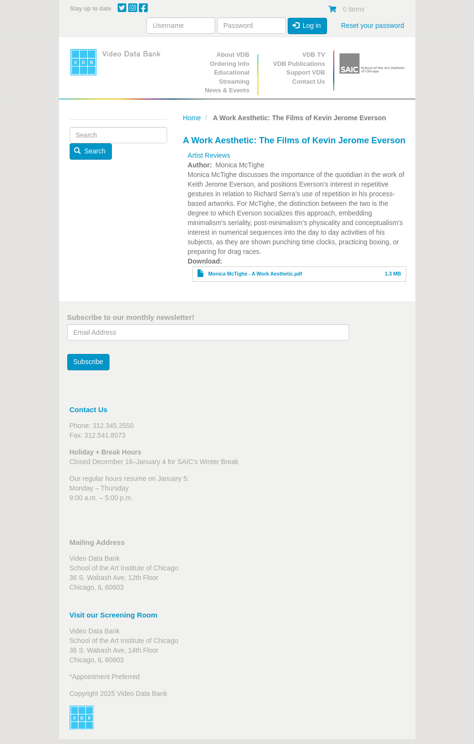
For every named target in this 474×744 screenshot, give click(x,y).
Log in (306, 25)
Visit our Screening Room (114, 615)
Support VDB (305, 72)
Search (90, 151)
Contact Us (308, 81)
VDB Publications (299, 63)
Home (192, 118)
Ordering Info (229, 63)
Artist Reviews (209, 155)
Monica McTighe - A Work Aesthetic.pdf (255, 274)
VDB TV (313, 54)
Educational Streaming (232, 77)
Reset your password (372, 25)
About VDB (233, 54)
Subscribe (88, 362)
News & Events (227, 90)
